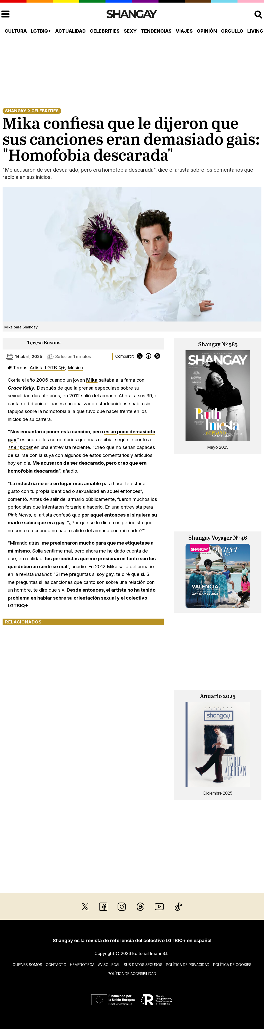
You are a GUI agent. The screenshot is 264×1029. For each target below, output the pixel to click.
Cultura (16, 31)
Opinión (207, 31)
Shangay (15, 110)
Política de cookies (232, 964)
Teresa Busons (43, 343)
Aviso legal (109, 964)
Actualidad (70, 31)
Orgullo (232, 31)
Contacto (56, 964)
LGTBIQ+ (41, 31)
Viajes (184, 31)
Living (255, 31)
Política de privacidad (187, 964)
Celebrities (105, 31)
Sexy (130, 31)
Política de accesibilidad (132, 973)
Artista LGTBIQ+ (47, 367)
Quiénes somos (27, 964)
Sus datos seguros (143, 964)
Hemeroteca (82, 964)
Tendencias (156, 31)
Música (75, 367)
